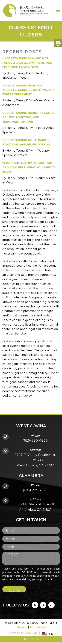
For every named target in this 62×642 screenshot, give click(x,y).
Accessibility (38, 627)
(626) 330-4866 (35, 440)
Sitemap (21, 627)
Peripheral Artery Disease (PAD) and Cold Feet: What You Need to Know (29, 167)
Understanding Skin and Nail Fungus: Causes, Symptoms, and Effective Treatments (27, 63)
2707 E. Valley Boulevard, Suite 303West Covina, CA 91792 (35, 460)
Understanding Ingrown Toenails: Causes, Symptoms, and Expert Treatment (28, 90)
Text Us (31, 639)
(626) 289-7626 (35, 490)
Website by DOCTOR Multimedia (31, 632)
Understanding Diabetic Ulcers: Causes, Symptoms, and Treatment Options (28, 117)
